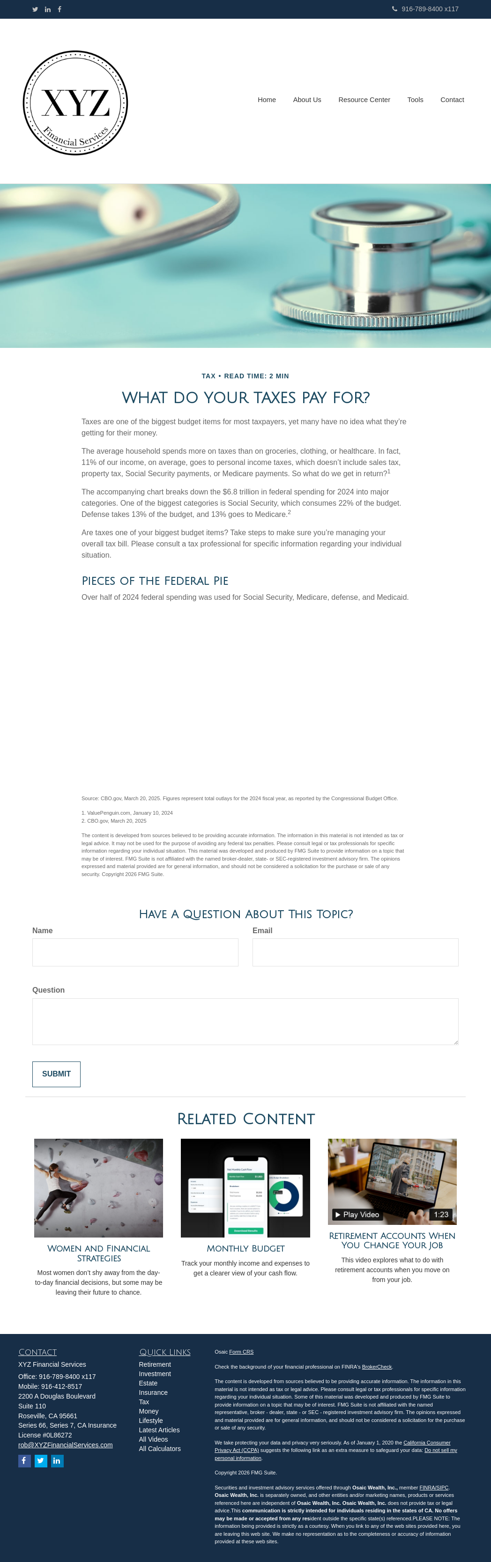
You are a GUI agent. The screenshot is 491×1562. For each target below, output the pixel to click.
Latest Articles (159, 1430)
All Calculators (160, 1448)
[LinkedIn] (48, 9)
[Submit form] (56, 1074)
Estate (148, 1383)
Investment (155, 1374)
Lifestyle (151, 1420)
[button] (310, 101)
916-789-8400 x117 (425, 9)
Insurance (153, 1392)
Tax (144, 1402)
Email (263, 931)
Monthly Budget (245, 1248)
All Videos (153, 1439)
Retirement (155, 1364)
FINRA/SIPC (434, 1487)
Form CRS (241, 1352)
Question (48, 990)
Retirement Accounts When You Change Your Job (392, 1241)
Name (42, 931)
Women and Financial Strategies (98, 1253)
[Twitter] (35, 9)
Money (149, 1411)
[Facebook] (59, 9)
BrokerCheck (377, 1367)
